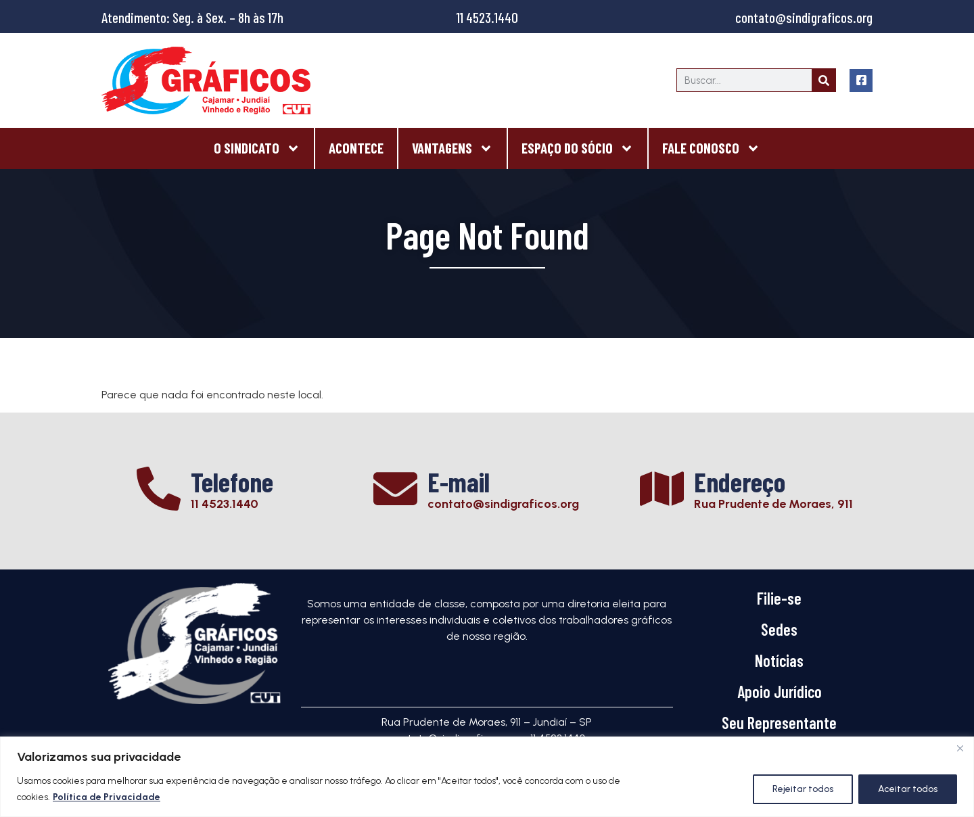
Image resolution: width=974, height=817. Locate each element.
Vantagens (452, 148)
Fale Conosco (711, 148)
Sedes (779, 629)
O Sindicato (257, 148)
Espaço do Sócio (577, 148)
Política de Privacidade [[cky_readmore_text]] (106, 797)
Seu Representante (779, 722)
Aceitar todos (907, 789)
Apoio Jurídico (779, 691)
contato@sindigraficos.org (804, 17)
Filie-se (779, 598)
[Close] (960, 748)
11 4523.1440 (487, 17)
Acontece (356, 147)
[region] (487, 777)
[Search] (823, 80)
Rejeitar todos (802, 789)
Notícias (779, 660)
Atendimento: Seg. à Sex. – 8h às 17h (192, 17)
